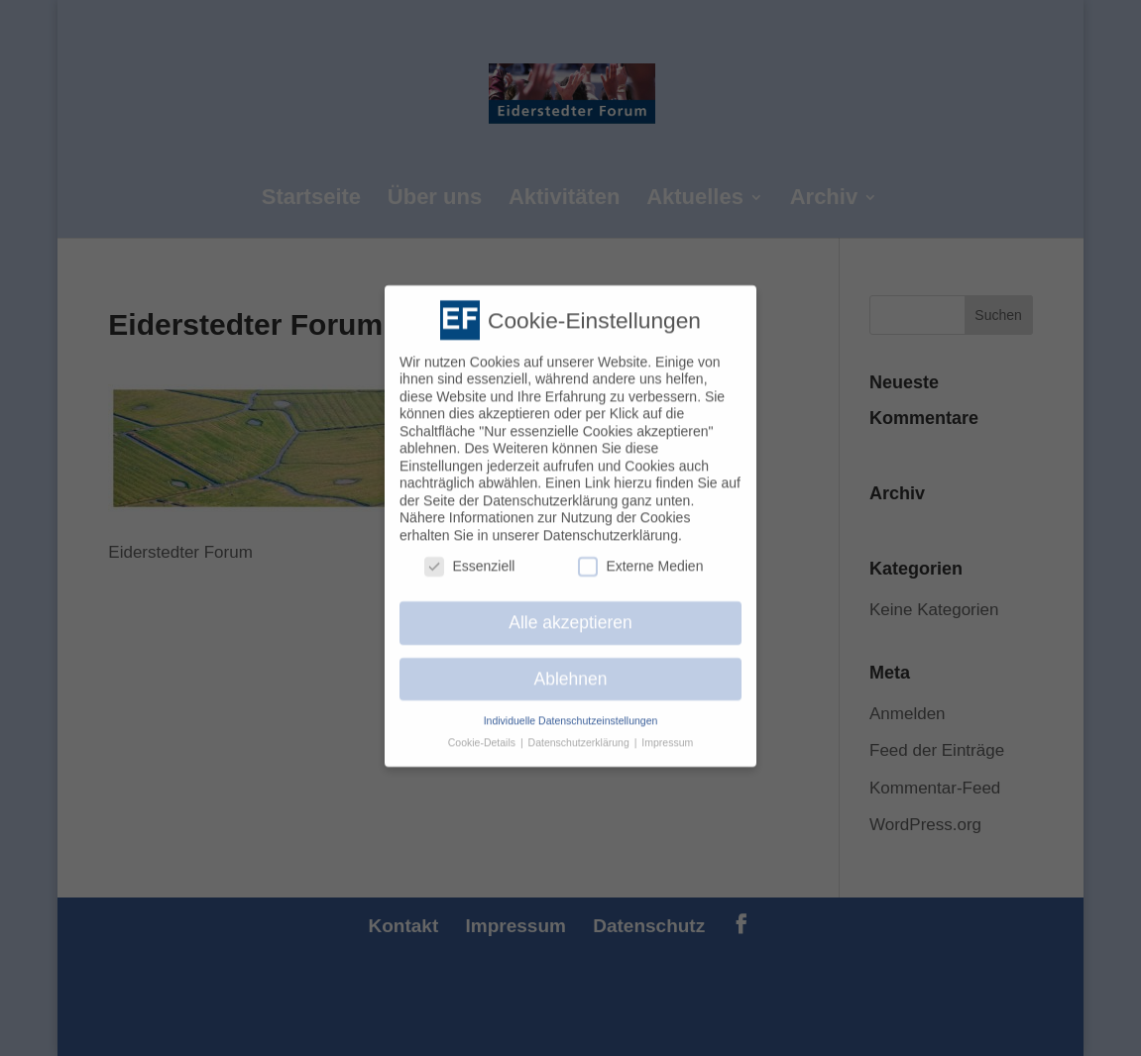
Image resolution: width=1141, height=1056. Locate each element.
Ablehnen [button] (571, 669)
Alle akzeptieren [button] (570, 612)
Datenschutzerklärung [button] (580, 733)
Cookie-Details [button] (483, 733)
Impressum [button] (667, 733)
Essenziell (469, 556)
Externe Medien (640, 556)
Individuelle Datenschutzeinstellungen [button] (571, 710)
